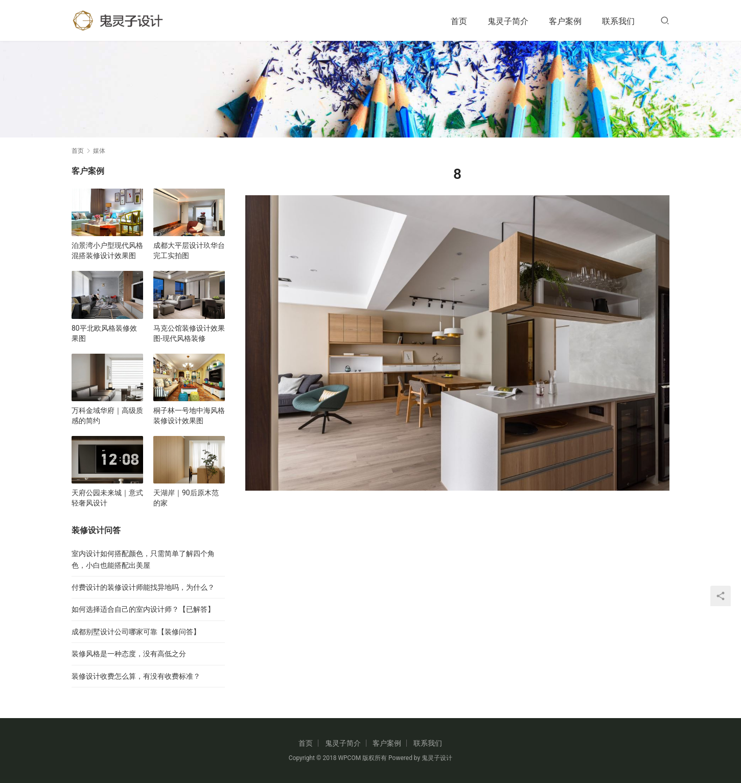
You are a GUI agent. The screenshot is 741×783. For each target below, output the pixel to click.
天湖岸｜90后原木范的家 (186, 498)
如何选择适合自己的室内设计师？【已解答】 (143, 609)
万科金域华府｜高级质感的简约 (107, 415)
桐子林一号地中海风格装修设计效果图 (189, 415)
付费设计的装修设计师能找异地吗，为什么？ (143, 587)
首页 (459, 21)
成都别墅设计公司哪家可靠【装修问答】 (136, 632)
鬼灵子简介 (508, 21)
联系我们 (618, 21)
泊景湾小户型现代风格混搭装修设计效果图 (107, 250)
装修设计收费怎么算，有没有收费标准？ (136, 676)
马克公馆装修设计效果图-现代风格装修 (189, 333)
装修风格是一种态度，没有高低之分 (129, 654)
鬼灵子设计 (437, 758)
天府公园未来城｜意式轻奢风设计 (107, 498)
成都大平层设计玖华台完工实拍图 (189, 250)
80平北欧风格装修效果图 (104, 333)
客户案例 (565, 21)
